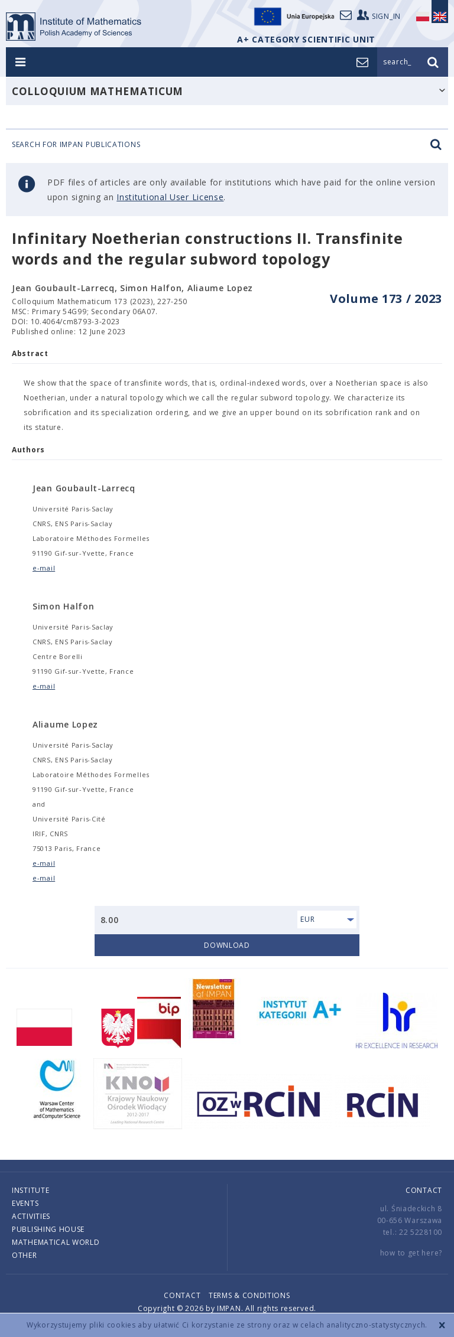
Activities (31, 1216)
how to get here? (411, 1253)
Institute (30, 1190)
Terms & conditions (249, 1295)
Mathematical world (56, 1242)
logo (76, 26)
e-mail (44, 567)
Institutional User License (169, 197)
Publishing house (48, 1229)
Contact (424, 1190)
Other (24, 1255)
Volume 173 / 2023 (386, 298)
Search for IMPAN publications (227, 144)
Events (25, 1203)
